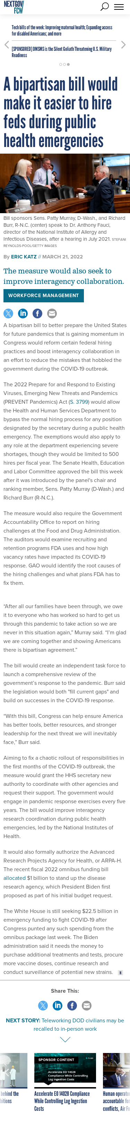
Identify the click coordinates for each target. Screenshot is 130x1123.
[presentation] (6, 1083)
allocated (14, 878)
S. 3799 (79, 402)
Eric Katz (24, 257)
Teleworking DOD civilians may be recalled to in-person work (79, 1024)
